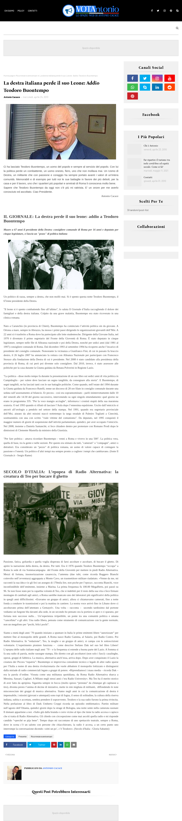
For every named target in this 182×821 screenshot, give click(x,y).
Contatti (32, 10)
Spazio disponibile (91, 48)
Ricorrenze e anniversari (26, 75)
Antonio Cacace (12, 97)
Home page (9, 75)
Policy (21, 10)
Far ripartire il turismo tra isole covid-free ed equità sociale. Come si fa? (157, 163)
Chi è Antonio (151, 145)
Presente (22, 736)
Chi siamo (9, 10)
